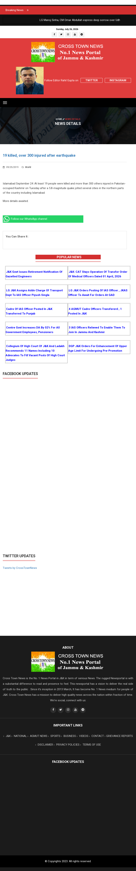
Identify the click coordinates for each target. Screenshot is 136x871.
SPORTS (54, 736)
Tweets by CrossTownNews (20, 568)
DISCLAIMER (44, 744)
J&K (7, 736)
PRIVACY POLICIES (66, 744)
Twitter (91, 80)
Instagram (118, 80)
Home (60, 119)
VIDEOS (82, 736)
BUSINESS (68, 736)
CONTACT (96, 736)
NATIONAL (19, 736)
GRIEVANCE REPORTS (119, 736)
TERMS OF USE (90, 744)
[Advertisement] (68, 524)
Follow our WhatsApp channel (25, 219)
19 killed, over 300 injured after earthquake (39, 155)
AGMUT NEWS (37, 736)
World (26, 167)
